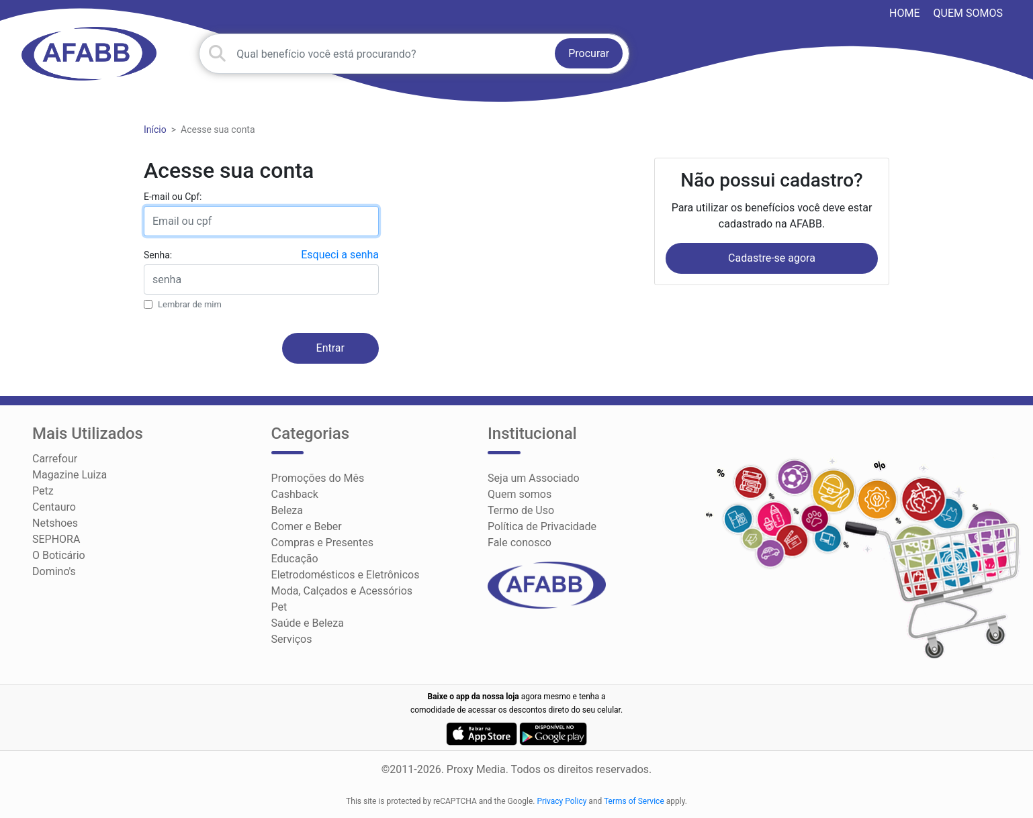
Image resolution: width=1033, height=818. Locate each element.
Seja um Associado (534, 478)
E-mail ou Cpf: (172, 196)
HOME (904, 13)
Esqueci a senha (340, 254)
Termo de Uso (521, 510)
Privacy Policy (562, 801)
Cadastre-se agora (771, 258)
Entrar (330, 348)
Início (155, 129)
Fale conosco (519, 542)
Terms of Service (634, 801)
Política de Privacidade (542, 526)
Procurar (588, 53)
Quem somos (968, 13)
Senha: (158, 255)
